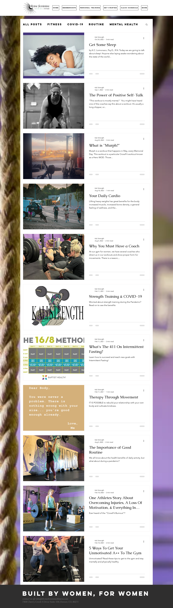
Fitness (54, 24)
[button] (69, 7)
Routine (96, 24)
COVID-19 (75, 24)
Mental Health (124, 24)
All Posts (32, 24)
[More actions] (144, 38)
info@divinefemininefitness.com (52, 598)
